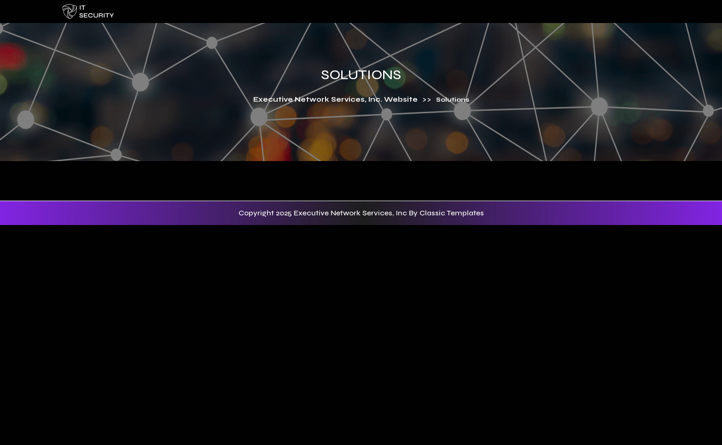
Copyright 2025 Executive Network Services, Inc (324, 212)
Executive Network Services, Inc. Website (335, 99)
